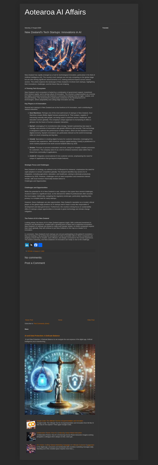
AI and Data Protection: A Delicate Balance (42, 336)
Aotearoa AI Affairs (55, 12)
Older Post (90, 320)
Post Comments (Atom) (41, 323)
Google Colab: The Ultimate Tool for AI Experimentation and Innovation (60, 421)
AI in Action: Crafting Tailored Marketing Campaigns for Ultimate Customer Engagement (65, 445)
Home (60, 320)
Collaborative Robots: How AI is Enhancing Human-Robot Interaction (59, 433)
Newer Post (29, 320)
